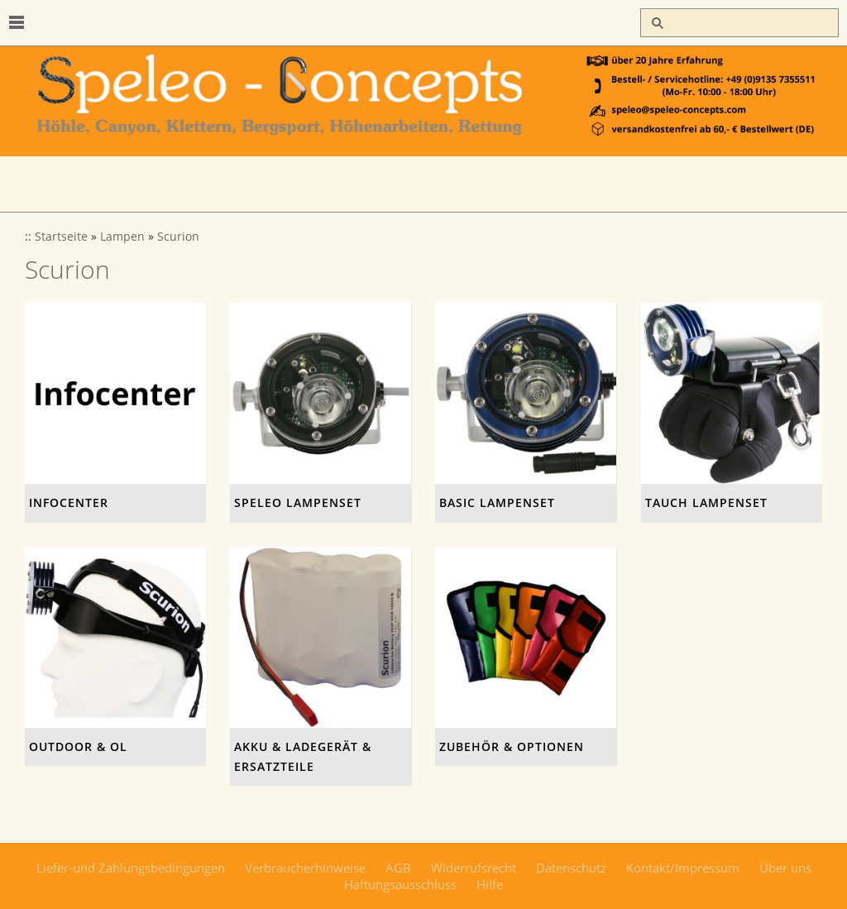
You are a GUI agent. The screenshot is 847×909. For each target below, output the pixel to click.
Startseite (61, 236)
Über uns (785, 867)
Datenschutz (571, 867)
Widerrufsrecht (473, 867)
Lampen (122, 236)
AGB (398, 867)
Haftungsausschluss (400, 884)
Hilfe (489, 884)
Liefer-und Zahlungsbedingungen (130, 867)
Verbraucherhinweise (305, 867)
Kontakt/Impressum (682, 867)
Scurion (178, 236)
